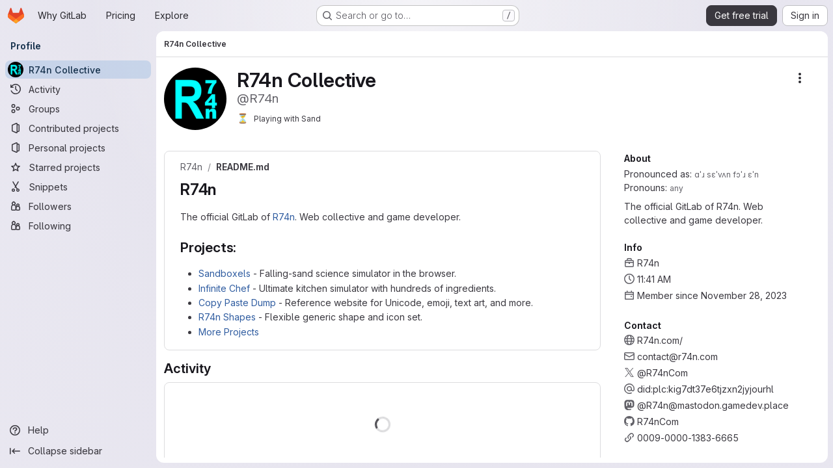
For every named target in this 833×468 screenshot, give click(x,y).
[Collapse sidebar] (78, 451)
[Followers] (78, 206)
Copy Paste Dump (237, 302)
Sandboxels (224, 273)
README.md (242, 167)
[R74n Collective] (78, 69)
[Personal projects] (78, 147)
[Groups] (78, 108)
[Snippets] (78, 186)
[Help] (78, 430)
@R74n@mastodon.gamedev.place (713, 405)
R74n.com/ (660, 340)
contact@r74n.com (677, 356)
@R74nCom (662, 372)
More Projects (228, 331)
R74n (191, 167)
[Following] (78, 225)
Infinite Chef (224, 288)
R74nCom (658, 421)
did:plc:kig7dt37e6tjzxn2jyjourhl (705, 389)
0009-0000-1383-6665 (688, 437)
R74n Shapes (227, 316)
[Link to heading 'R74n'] (224, 189)
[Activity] (78, 89)
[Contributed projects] (78, 128)
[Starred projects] (78, 167)
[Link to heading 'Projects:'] (243, 247)
